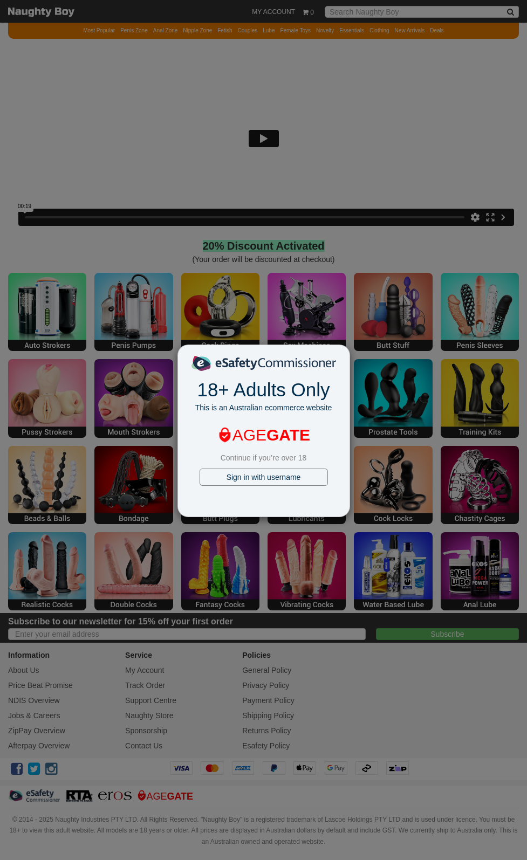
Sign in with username (264, 477)
